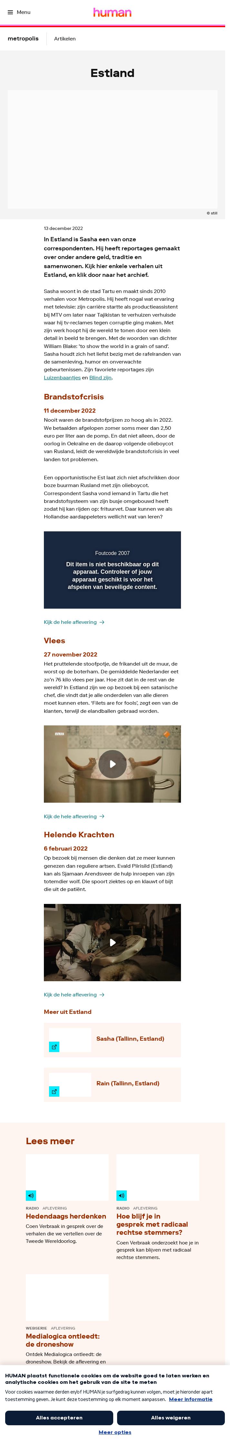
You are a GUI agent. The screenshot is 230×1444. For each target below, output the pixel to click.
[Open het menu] (19, 12)
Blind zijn (100, 378)
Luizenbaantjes (62, 378)
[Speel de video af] (112, 764)
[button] (159, 540)
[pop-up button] (146, 540)
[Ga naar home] (112, 12)
